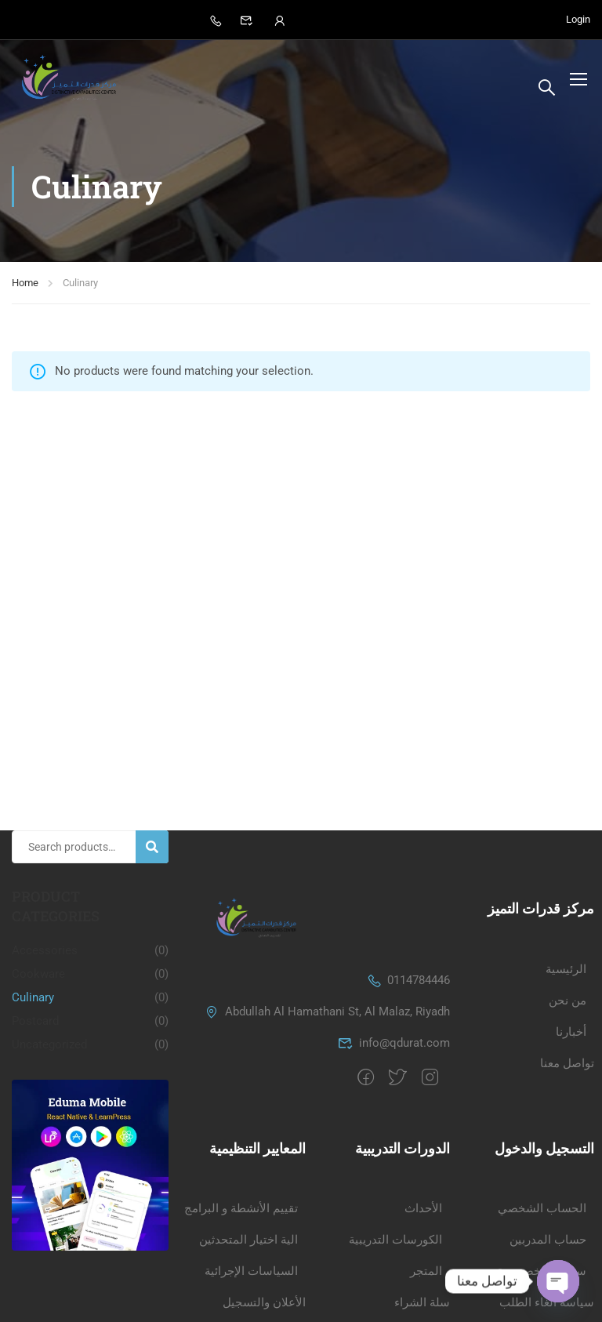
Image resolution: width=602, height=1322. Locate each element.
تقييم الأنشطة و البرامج (241, 1124)
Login (578, 19)
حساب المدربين (548, 1156)
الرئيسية (566, 884)
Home (25, 288)
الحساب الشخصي (542, 1124)
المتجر (426, 1187)
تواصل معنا (567, 979)
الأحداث (423, 1124)
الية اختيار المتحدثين (248, 1156)
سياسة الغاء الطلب (546, 1218)
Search (159, 762)
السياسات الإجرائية (251, 1187)
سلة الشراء (422, 1218)
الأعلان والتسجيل (264, 1218)
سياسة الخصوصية (541, 1187)
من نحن (567, 916)
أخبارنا (571, 947)
